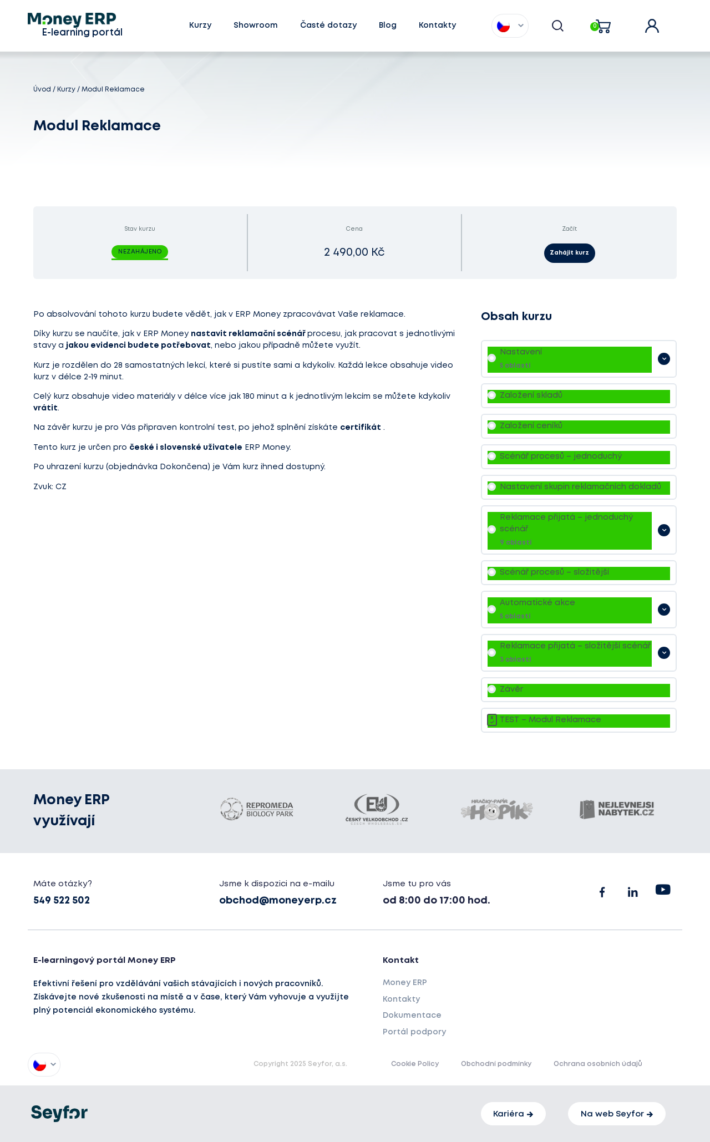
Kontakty (437, 25)
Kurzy (200, 25)
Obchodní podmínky (496, 1065)
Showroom (256, 25)
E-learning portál (82, 33)
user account (659, 22)
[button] (558, 26)
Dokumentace (412, 1015)
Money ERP (405, 982)
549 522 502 (61, 900)
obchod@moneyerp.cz (278, 900)
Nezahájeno (139, 252)
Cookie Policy (415, 1065)
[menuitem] (503, 25)
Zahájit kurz (569, 253)
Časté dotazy (328, 25)
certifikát (360, 427)
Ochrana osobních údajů (598, 1065)
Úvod (42, 90)
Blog (388, 25)
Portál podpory (414, 1032)
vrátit (45, 408)
